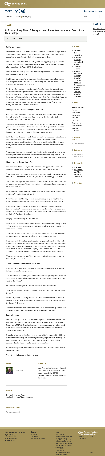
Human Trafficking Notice (63, 441)
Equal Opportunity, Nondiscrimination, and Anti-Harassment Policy (64, 436)
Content (8, 17)
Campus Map (11, 440)
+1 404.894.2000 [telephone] (12, 438)
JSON (20, 39)
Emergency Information (38, 438)
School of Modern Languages (77, 89)
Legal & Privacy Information (63, 440)
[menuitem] (18, 16)
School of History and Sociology (78, 73)
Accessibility (59, 447)
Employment (34, 436)
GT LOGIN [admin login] (91, 452)
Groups (18, 17)
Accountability (59, 449)
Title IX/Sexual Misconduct (63, 443)
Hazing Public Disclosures (63, 445)
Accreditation (59, 450)
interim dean (78, 170)
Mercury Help (26, 17)
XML (14, 39)
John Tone (77, 167)
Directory (34, 434)
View (8, 39)
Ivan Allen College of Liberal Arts (78, 53)
